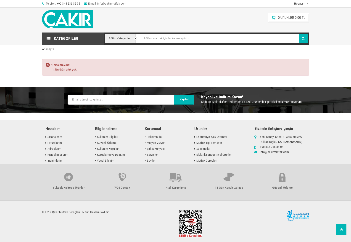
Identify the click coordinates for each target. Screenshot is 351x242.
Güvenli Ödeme (106, 142)
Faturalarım (55, 142)
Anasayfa (48, 49)
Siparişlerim (55, 137)
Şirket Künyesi (156, 148)
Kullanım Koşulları (108, 148)
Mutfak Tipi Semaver (209, 142)
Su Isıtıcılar (203, 148)
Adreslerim (54, 148)
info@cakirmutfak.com (274, 152)
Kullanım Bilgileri (107, 137)
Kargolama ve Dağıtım (111, 154)
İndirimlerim (55, 160)
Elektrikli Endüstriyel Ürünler (214, 154)
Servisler (152, 154)
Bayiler (151, 160)
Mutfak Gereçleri (206, 160)
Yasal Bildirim (105, 160)
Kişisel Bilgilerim (58, 154)
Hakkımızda (154, 137)
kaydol (184, 99)
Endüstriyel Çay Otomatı (211, 137)
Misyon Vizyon (156, 142)
